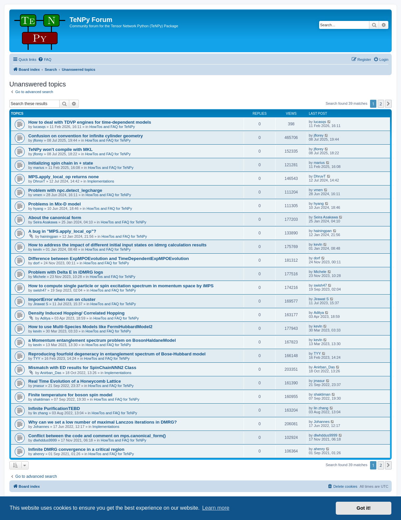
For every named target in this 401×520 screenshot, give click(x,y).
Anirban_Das (51, 373)
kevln (37, 249)
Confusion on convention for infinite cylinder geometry (85, 135)
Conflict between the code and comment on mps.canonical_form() (97, 435)
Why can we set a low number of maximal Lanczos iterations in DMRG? (102, 422)
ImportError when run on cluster (62, 299)
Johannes (41, 427)
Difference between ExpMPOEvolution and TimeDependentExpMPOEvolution (108, 258)
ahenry (39, 454)
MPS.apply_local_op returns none (63, 176)
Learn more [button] (215, 508)
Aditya (45, 318)
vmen (37, 195)
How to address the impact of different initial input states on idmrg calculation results (117, 244)
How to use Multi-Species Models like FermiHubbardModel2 (90, 326)
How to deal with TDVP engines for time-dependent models (89, 122)
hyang (38, 208)
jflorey (38, 140)
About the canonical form (54, 217)
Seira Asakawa (45, 222)
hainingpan (49, 236)
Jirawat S (40, 304)
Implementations (100, 181)
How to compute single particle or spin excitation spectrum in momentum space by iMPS (121, 285)
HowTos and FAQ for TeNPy (112, 127)
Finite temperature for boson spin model (70, 394)
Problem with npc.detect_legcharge (65, 190)
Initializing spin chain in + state (60, 163)
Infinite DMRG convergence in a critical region (76, 449)
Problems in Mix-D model (54, 203)
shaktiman (41, 399)
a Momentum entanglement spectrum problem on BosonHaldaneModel (102, 340)
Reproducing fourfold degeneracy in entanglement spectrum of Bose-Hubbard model (117, 353)
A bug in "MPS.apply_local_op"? (62, 231)
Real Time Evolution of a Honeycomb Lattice (74, 381)
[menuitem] (44, 60)
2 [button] (381, 104)
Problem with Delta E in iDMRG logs (65, 272)
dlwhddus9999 (45, 440)
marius (38, 168)
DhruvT (39, 181)
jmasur (38, 386)
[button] (388, 104)
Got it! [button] (364, 508)
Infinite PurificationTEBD (54, 408)
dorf (36, 263)
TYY (36, 358)
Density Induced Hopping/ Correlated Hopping (76, 313)
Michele (39, 277)
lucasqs (39, 127)
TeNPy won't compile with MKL (60, 149)
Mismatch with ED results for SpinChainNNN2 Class (82, 367)
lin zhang (40, 413)
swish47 (40, 290)
